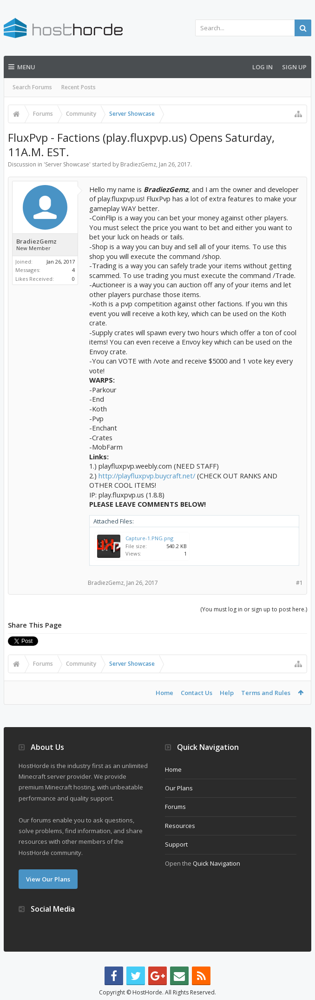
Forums (175, 806)
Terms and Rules (265, 693)
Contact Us (196, 693)
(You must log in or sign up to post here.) (253, 609)
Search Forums (32, 87)
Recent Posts (78, 87)
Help (227, 693)
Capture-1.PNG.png (149, 538)
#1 (299, 582)
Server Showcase (67, 164)
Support (176, 844)
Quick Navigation (216, 863)
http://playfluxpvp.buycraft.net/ (146, 475)
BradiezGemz (138, 164)
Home (164, 693)
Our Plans (179, 788)
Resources (180, 825)
